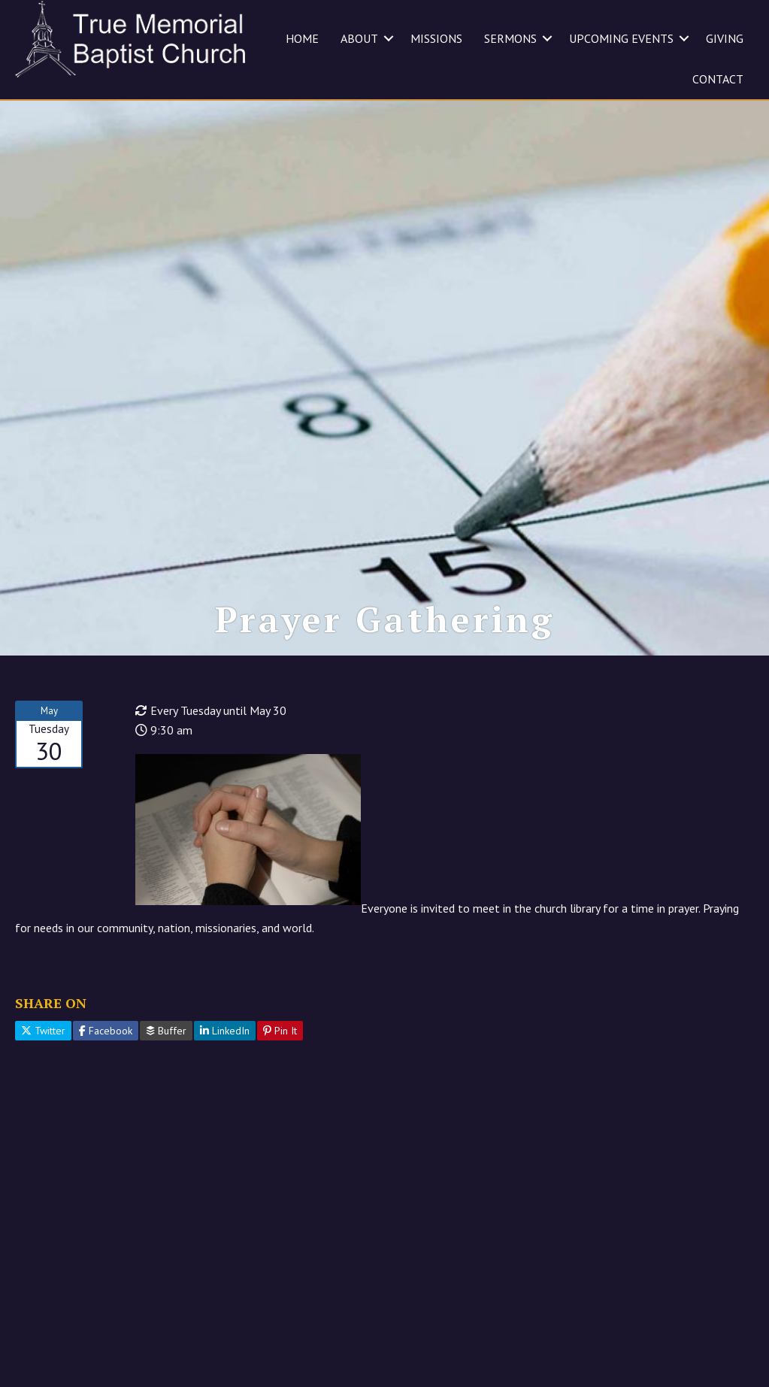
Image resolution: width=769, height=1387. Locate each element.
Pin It (280, 1030)
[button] (388, 38)
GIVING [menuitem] (724, 38)
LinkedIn (225, 1030)
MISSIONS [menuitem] (436, 38)
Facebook (105, 1030)
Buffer (166, 1030)
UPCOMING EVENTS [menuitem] (621, 38)
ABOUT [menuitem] (359, 38)
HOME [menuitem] (302, 38)
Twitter (43, 1030)
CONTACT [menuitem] (717, 78)
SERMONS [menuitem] (510, 38)
